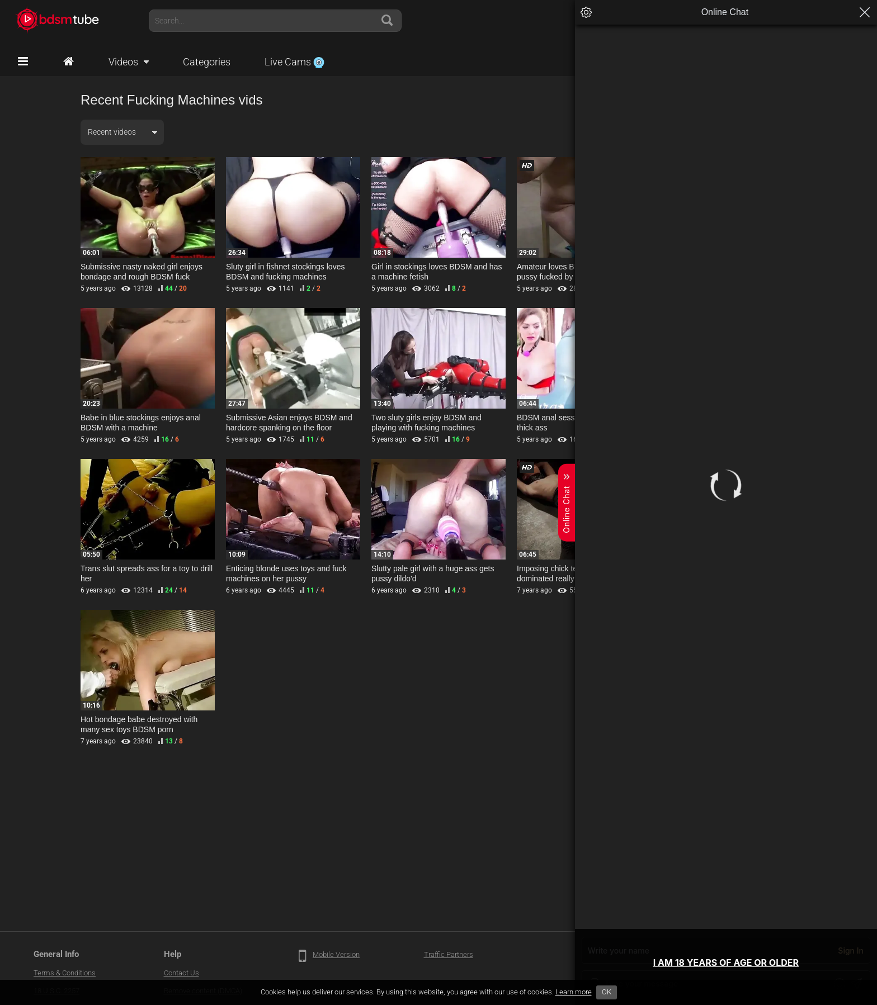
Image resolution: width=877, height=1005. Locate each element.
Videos (123, 62)
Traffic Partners (448, 954)
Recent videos (112, 131)
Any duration (665, 131)
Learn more (573, 992)
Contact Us (181, 973)
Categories (206, 62)
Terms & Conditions (65, 973)
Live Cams (294, 62)
